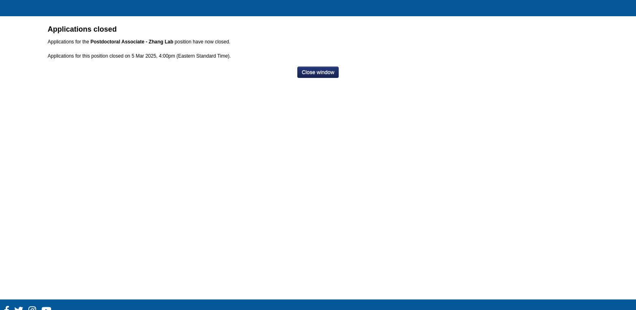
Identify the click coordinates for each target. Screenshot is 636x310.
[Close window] (318, 72)
